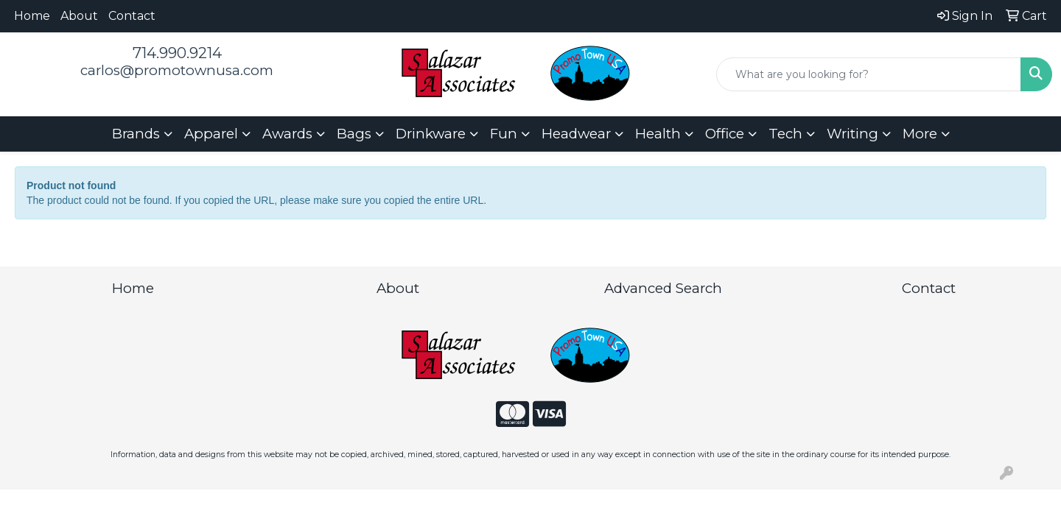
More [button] (920, 133)
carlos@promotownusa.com (176, 70)
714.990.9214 (177, 53)
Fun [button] (503, 133)
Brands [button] (136, 133)
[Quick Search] (868, 74)
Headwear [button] (576, 133)
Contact (131, 16)
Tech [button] (785, 133)
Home (32, 16)
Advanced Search (663, 288)
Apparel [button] (211, 133)
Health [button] (658, 133)
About (79, 16)
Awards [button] (287, 133)
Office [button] (724, 133)
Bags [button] (354, 133)
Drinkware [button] (431, 133)
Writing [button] (852, 133)
